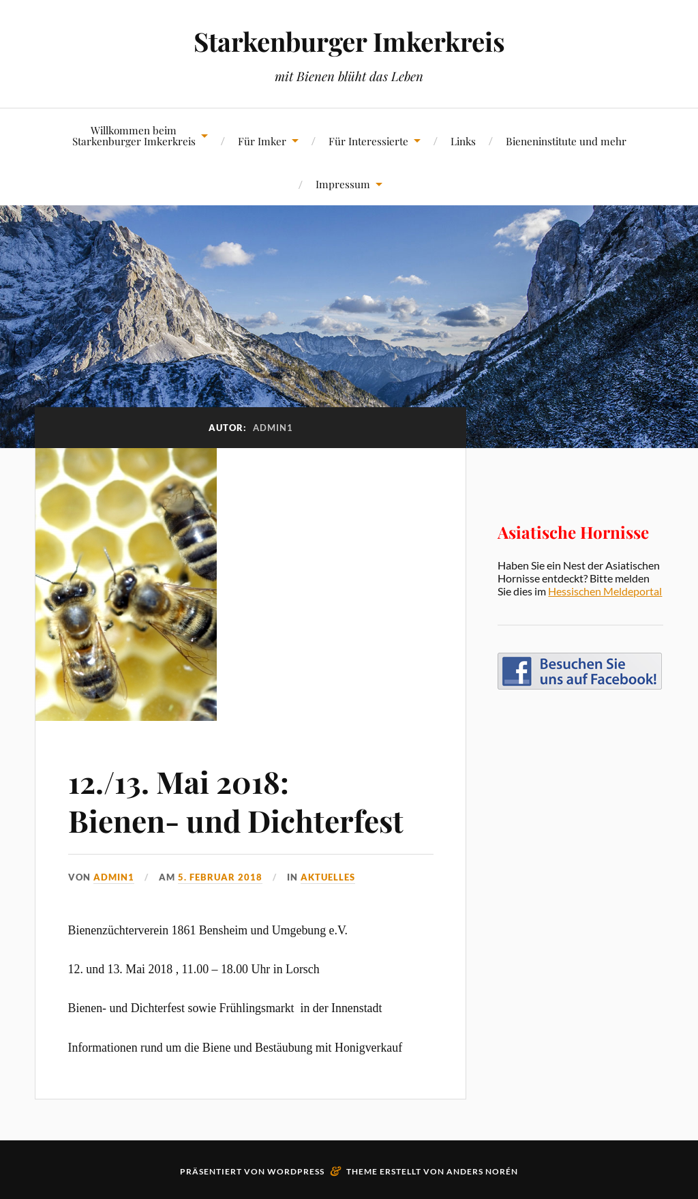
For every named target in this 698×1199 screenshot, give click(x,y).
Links (463, 141)
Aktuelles (328, 877)
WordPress (295, 1171)
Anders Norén (482, 1171)
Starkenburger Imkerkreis (349, 41)
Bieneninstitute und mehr (566, 141)
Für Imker (262, 141)
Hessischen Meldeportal (605, 590)
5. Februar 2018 (220, 877)
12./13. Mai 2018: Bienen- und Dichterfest (236, 800)
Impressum (343, 184)
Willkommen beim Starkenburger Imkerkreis (134, 135)
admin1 (113, 877)
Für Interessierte (368, 141)
